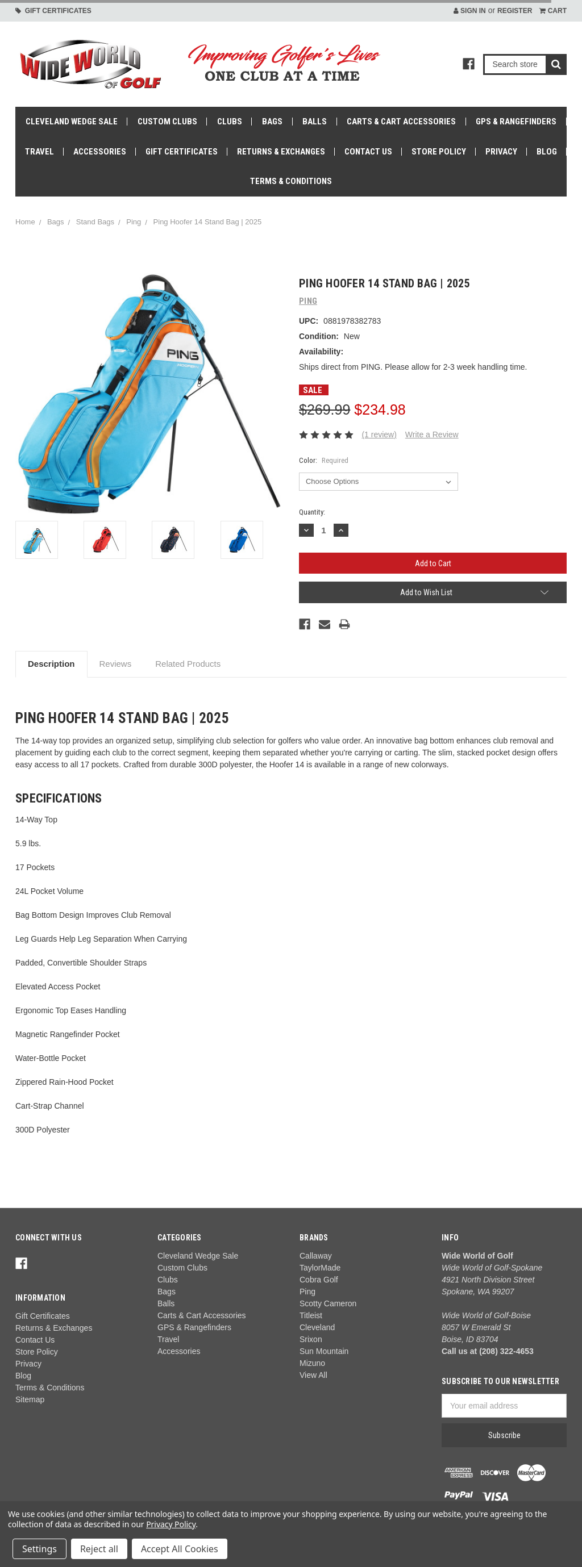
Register (514, 11)
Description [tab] (51, 663)
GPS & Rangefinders (516, 121)
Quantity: (312, 512)
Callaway (316, 1255)
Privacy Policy (171, 1524)
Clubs (229, 121)
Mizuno (312, 1363)
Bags (272, 121)
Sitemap (29, 1399)
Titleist (311, 1315)
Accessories (99, 152)
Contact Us (368, 152)
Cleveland (317, 1327)
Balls (314, 121)
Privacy (501, 152)
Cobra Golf (319, 1279)
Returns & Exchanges (281, 152)
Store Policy (438, 152)
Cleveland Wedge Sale (72, 121)
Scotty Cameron (328, 1303)
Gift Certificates (53, 11)
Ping (133, 222)
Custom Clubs (167, 121)
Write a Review (432, 434)
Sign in (470, 11)
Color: (323, 460)
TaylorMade (320, 1267)
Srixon (311, 1339)
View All (313, 1375)
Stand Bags (95, 222)
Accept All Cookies (179, 1549)
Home (25, 222)
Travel (39, 152)
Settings (39, 1549)
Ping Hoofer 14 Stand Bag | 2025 (207, 222)
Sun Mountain (324, 1351)
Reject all (99, 1549)
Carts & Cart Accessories (401, 121)
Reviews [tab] (115, 663)
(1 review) (378, 434)
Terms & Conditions (291, 181)
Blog (547, 152)
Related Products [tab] (188, 663)
